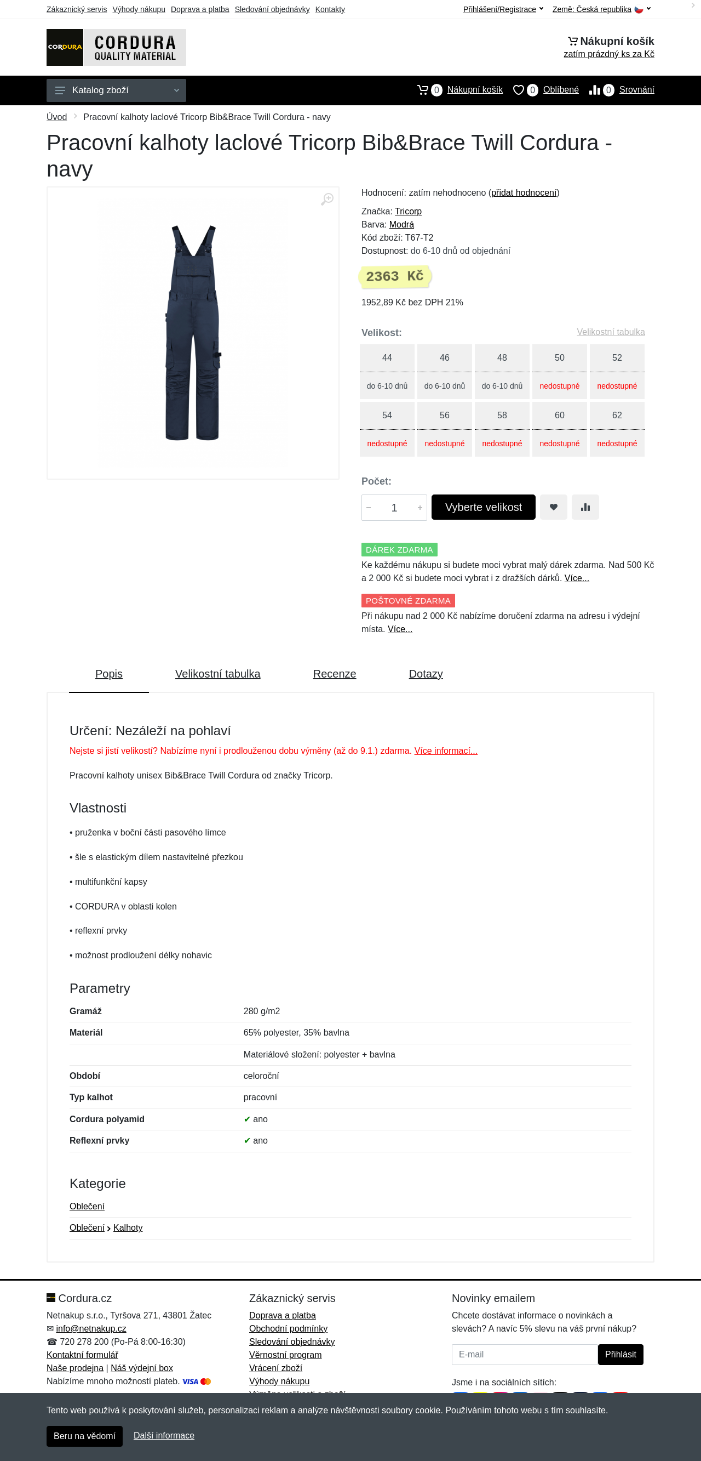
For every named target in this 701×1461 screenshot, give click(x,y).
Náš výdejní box (142, 1368)
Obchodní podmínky (288, 1328)
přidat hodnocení (523, 192)
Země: (602, 9)
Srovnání (616, 89)
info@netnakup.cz (91, 1328)
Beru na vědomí (85, 1436)
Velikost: (381, 332)
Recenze (335, 674)
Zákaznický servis (77, 9)
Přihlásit (620, 1354)
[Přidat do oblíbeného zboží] (553, 507)
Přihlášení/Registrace (503, 9)
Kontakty (330, 9)
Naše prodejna (75, 1368)
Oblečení (87, 1206)
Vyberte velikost (483, 507)
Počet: (376, 481)
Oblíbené (541, 89)
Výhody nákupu (138, 9)
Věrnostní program (285, 1355)
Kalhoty (127, 1227)
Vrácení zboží (275, 1368)
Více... (577, 578)
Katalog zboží (117, 90)
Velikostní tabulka (611, 332)
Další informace (164, 1435)
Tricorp (408, 211)
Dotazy (426, 674)
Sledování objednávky (272, 9)
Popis (109, 674)
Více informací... (446, 750)
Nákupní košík (455, 89)
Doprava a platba (200, 9)
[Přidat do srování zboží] (585, 507)
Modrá (401, 224)
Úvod (57, 117)
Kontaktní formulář (82, 1355)
